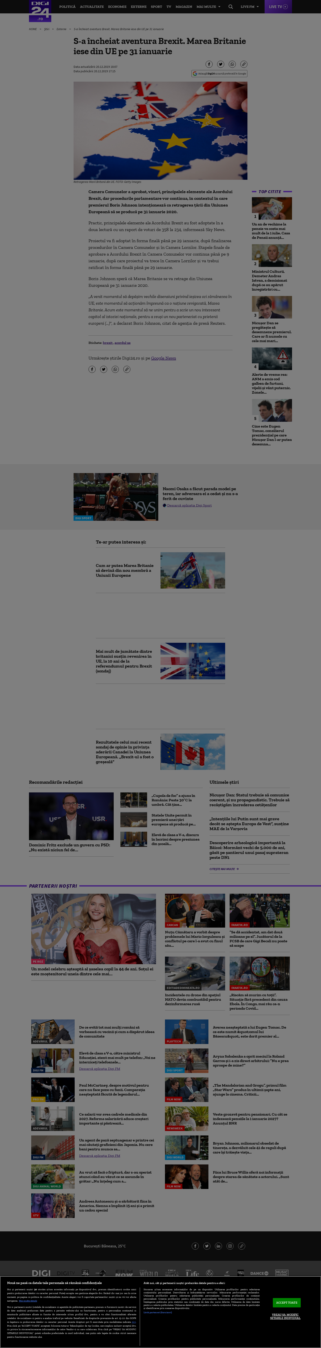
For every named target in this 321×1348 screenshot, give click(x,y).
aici (134, 1321)
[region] (160, 1312)
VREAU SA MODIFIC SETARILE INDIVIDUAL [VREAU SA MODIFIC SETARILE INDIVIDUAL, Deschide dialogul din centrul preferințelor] (285, 1316)
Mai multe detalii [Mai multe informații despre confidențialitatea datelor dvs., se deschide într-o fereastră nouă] (28, 1300)
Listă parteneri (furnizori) (158, 1312)
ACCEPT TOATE (286, 1302)
